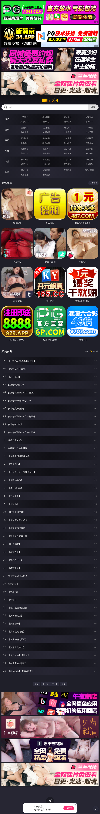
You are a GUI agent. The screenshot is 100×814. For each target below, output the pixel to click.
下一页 (55, 684)
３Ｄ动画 (89, 127)
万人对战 (67, 117)
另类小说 (46, 164)
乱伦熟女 (67, 143)
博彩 (7, 118)
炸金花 (46, 121)
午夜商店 (46, 170)
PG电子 (25, 117)
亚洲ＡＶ (24, 127)
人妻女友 (67, 159)
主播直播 (67, 132)
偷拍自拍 (46, 138)
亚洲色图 (46, 149)
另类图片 (89, 153)
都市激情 (24, 159)
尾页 (63, 684)
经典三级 (46, 143)
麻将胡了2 (24, 121)
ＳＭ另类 (89, 132)
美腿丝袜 (24, 153)
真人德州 (46, 117)
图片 (7, 150)
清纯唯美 (46, 153)
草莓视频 (67, 170)
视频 (7, 129)
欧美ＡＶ (67, 127)
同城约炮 (24, 170)
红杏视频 (24, 174)
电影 (7, 140)
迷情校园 (24, 164)
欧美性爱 (89, 138)
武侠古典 (89, 159)
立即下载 (68, 808)
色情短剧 (46, 174)
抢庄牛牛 (89, 121)
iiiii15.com (50, 100)
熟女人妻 (24, 132)
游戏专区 (89, 117)
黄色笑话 (67, 164)
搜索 (93, 107)
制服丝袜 (24, 143)
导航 (7, 172)
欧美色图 (67, 149)
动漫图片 (89, 149)
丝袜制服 (46, 132)
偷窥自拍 (24, 149)
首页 (36, 684)
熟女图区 (67, 153)
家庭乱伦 (46, 159)
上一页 (45, 684)
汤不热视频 (89, 170)
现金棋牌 (67, 121)
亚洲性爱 (24, 138)
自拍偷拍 (46, 127)
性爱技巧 (89, 164)
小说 (7, 161)
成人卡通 (67, 138)
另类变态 (89, 143)
